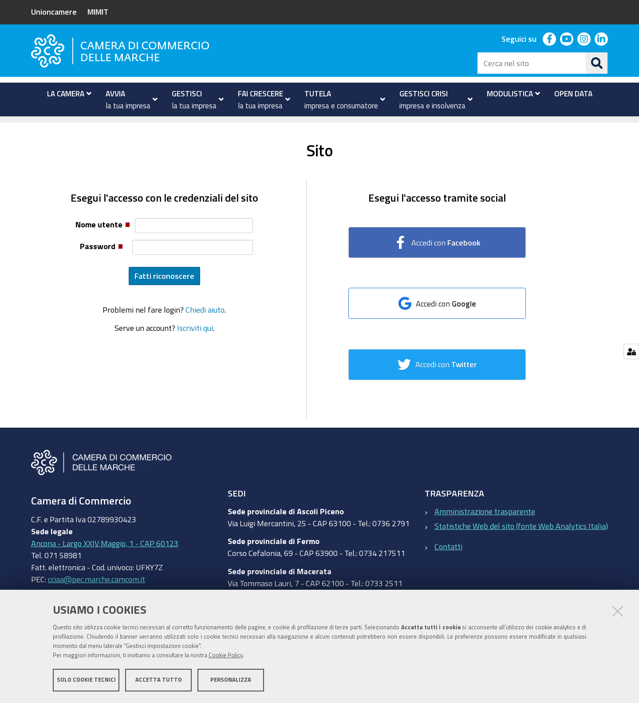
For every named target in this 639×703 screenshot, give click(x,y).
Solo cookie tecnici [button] (86, 680)
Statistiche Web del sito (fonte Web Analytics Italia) (521, 539)
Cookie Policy (226, 655)
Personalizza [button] (230, 680)
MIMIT (97, 12)
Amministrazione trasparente (484, 524)
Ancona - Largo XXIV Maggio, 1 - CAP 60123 (104, 557)
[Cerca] (597, 63)
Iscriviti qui (195, 341)
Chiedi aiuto (205, 323)
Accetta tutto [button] (158, 680)
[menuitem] (65, 94)
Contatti (448, 560)
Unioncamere (54, 12)
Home (37, 126)
